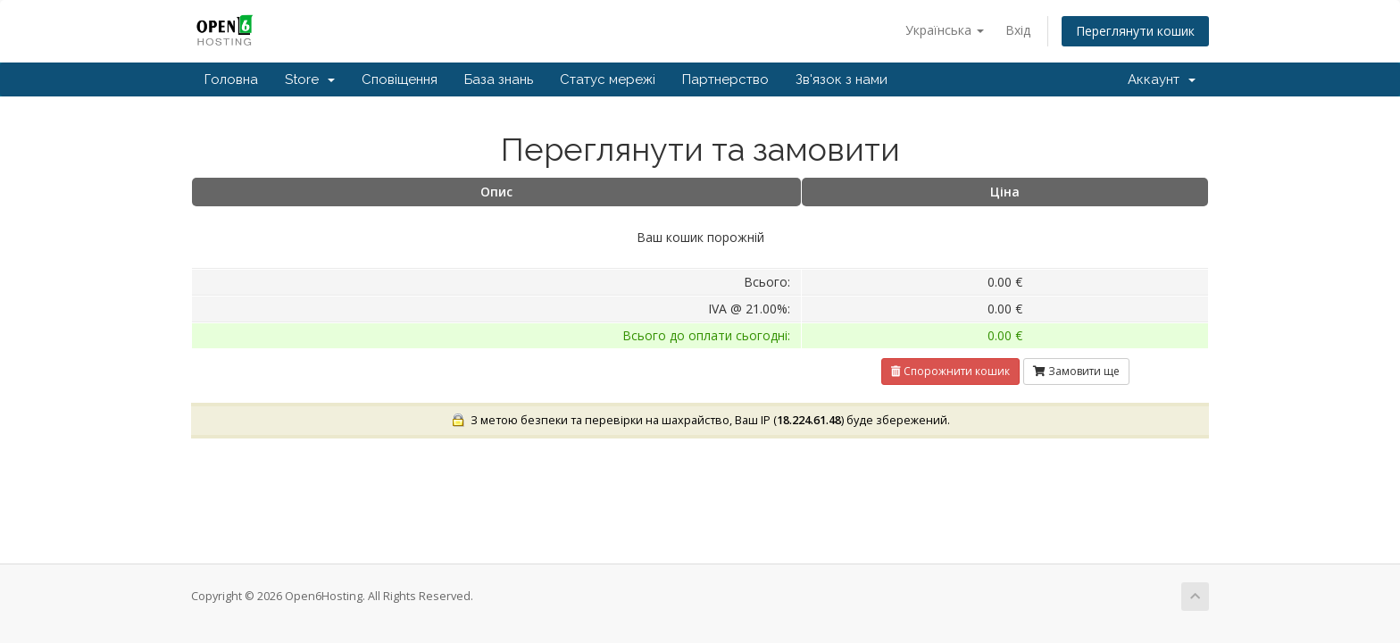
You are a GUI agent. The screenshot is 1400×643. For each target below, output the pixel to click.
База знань (498, 79)
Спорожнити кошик (950, 371)
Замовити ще (1076, 371)
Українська (944, 29)
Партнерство (725, 79)
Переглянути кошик (1135, 30)
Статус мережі (607, 79)
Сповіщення (400, 79)
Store (310, 79)
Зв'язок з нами (842, 79)
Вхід (1017, 29)
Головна (231, 79)
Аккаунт (1162, 79)
